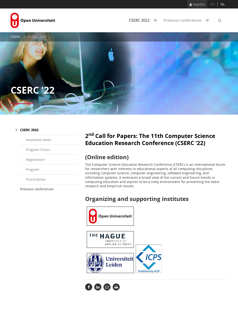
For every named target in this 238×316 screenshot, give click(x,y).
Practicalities (36, 179)
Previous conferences (187, 20)
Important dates (38, 139)
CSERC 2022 (144, 20)
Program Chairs (38, 149)
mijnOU (197, 4)
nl (223, 4)
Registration (35, 159)
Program (32, 169)
